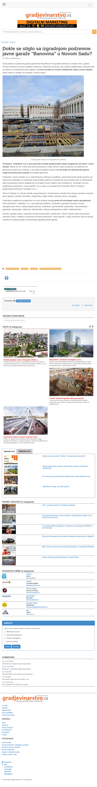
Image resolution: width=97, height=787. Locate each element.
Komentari (8, 657)
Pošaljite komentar (24, 301)
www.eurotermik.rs (33, 592)
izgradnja (34, 269)
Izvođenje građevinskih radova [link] (14, 320)
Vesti (13, 42)
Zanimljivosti (6, 730)
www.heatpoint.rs (32, 600)
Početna (5, 42)
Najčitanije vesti (24, 451)
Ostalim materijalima (13, 638)
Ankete (4, 735)
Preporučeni (88, 305)
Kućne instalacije (8, 750)
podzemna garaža (12, 269)
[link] (48, 15)
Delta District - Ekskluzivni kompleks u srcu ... (66, 360)
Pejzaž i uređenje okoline (11, 752)
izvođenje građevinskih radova (50, 269)
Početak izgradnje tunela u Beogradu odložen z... (21, 360)
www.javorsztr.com (33, 585)
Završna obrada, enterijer (11, 747)
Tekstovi (5, 725)
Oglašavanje (6, 710)
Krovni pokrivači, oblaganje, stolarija (15, 745)
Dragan (4, 661)
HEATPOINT (30, 596)
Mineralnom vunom (13, 632)
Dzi (3, 677)
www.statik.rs (31, 578)
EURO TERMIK (31, 589)
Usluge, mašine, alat (9, 754)
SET (27, 610)
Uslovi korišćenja (8, 715)
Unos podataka (7, 713)
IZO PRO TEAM (31, 603)
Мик (3, 672)
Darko (4, 682)
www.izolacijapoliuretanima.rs (37, 607)
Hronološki (75, 305)
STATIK (28, 574)
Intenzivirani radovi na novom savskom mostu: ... (21, 437)
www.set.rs (30, 614)
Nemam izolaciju (12, 641)
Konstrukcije (6, 742)
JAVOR (28, 581)
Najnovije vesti (9, 451)
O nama (4, 705)
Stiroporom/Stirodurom (14, 635)
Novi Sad (25, 269)
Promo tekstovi (7, 728)
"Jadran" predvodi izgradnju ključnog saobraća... (67, 398)
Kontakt (5, 708)
